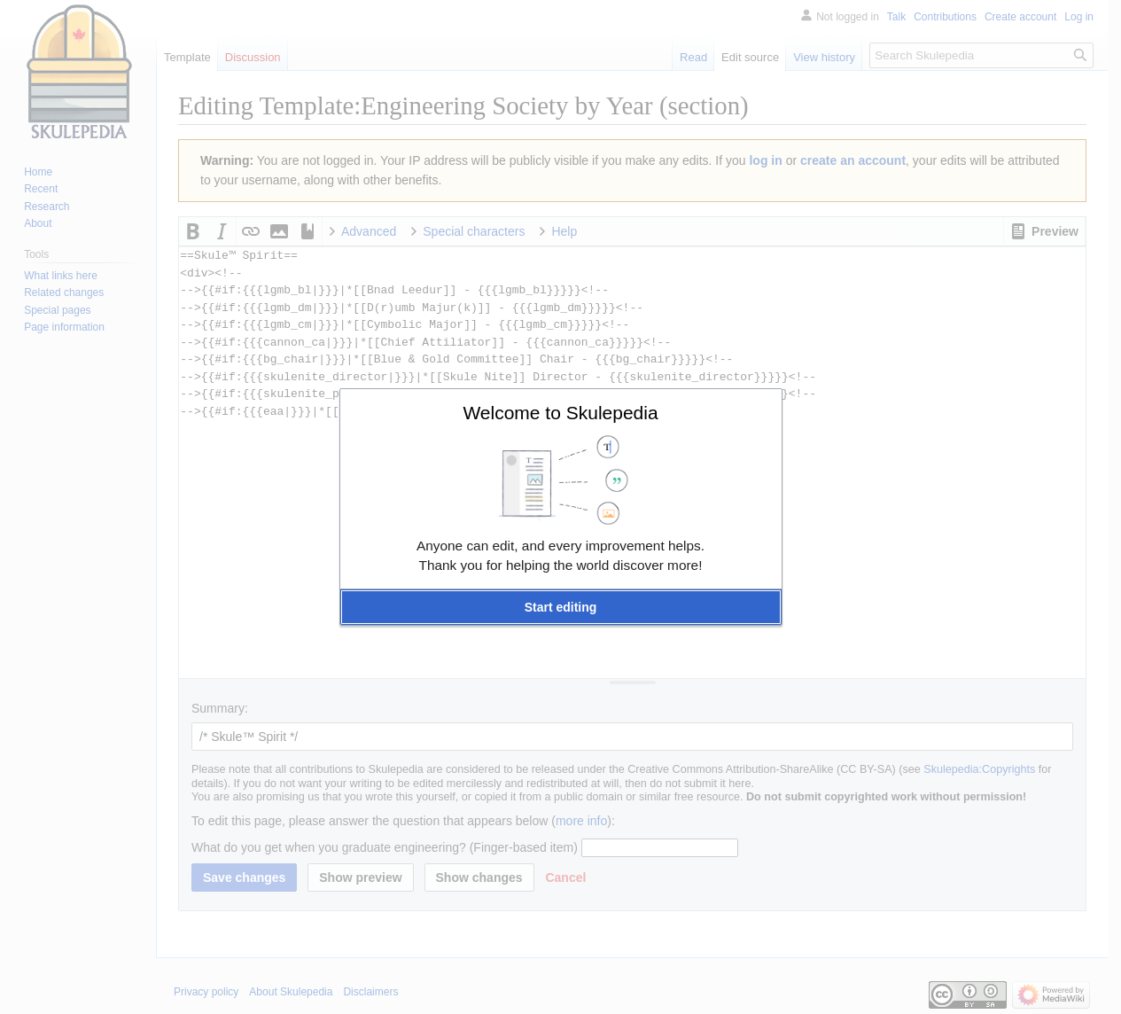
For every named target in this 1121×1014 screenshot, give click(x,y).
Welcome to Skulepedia (560, 412)
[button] (561, 607)
